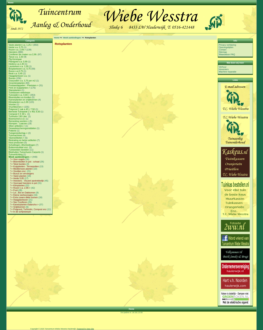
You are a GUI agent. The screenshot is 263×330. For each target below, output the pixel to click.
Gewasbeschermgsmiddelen (22, 128)
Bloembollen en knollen (20, 97)
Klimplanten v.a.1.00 (18, 102)
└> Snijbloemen (17, 207)
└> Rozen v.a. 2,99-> (20, 188)
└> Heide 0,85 (16, 178)
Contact (222, 49)
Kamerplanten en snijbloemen (23, 99)
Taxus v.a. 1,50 (16, 57)
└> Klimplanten (17, 185)
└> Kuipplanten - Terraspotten (24, 166)
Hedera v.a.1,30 (16, 64)
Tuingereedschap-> (18, 133)
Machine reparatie (227, 71)
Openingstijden (226, 47)
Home (10, 3)
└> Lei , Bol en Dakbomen (22, 192)
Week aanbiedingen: (72, 38)
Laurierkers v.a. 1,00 (18, 66)
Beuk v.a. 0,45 (16, 73)
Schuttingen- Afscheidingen (22, 145)
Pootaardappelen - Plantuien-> (23, 85)
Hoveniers (224, 69)
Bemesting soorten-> (19, 121)
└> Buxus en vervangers (21, 173)
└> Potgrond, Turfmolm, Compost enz (28, 209)
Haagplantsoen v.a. (18, 76)
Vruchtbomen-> (16, 107)
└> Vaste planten (18, 176)
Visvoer (12, 104)
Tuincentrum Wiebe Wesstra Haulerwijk (60, 329)
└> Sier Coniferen (18, 202)
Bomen (12, 78)
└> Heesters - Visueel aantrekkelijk (26, 180)
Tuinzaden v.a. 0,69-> (19, 95)
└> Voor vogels (17, 159)
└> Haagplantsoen (18, 200)
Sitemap (223, 52)
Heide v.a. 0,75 (16, 47)
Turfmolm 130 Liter (18, 116)
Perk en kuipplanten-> (19, 88)
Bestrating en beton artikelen (22, 140)
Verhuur (223, 67)
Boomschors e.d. (17, 119)
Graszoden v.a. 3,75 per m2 (22, 80)
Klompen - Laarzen (18, 123)
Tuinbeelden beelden (19, 150)
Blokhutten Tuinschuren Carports (24, 152)
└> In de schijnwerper (20, 211)
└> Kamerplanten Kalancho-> (24, 204)
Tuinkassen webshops (19, 92)
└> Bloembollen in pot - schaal (24, 161)
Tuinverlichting (16, 154)
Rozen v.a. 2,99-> (17, 49)
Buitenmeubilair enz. (19, 147)
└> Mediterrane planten (21, 169)
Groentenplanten (17, 83)
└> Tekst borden (17, 164)
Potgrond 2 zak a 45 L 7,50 (22, 109)
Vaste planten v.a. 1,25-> (21, 45)
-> (20, 157)
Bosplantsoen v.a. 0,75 (20, 69)
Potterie (12, 130)
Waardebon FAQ (227, 54)
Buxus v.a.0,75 (16, 71)
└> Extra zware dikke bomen (23, 197)
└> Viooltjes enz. (17, 171)
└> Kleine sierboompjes (21, 195)
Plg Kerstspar (15, 59)
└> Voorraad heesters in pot (23, 183)
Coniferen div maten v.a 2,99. (23, 54)
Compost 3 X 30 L (18, 114)
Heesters (13, 52)
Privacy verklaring (227, 45)
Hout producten (16, 142)
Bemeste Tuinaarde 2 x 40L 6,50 (24, 111)
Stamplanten (15, 90)
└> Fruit (13, 190)
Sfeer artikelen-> (17, 126)
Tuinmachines (15, 135)
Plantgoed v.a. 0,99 (18, 61)
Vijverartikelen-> (16, 138)
